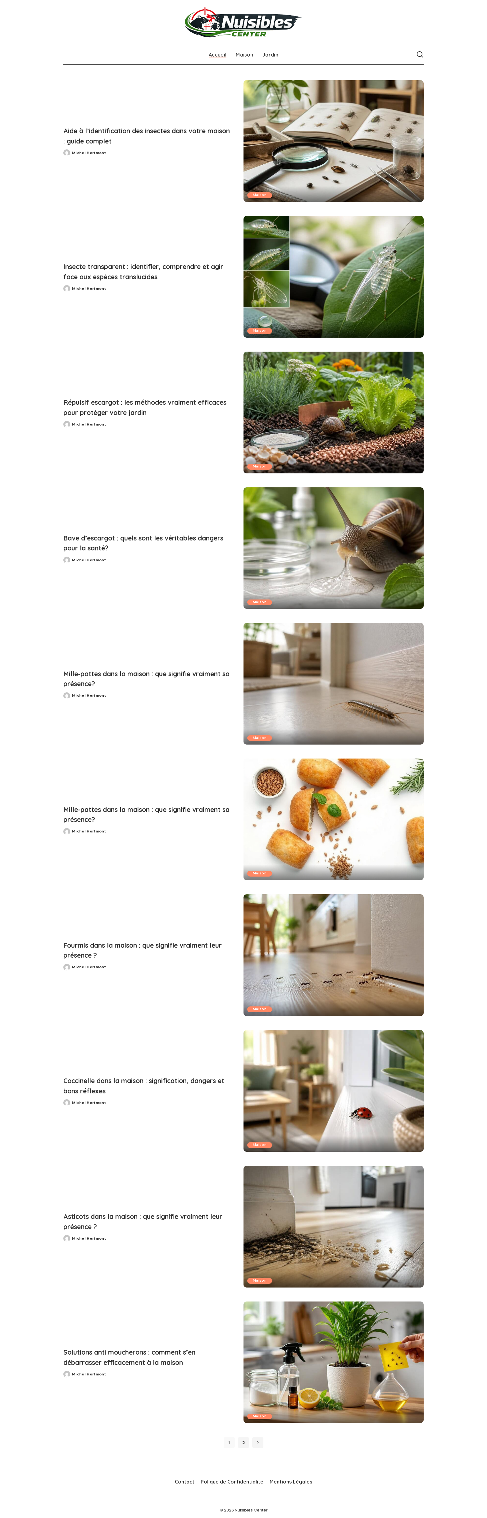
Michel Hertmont (89, 153)
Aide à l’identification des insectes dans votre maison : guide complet (142, 135)
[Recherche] (420, 54)
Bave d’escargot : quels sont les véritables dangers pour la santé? (147, 542)
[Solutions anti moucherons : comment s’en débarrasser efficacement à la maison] (334, 1362)
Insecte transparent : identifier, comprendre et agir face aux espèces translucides (137, 271)
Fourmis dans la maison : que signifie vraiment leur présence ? (137, 950)
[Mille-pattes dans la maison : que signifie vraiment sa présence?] (334, 684)
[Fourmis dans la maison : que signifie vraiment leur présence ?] (334, 955)
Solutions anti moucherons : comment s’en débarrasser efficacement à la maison (138, 1357)
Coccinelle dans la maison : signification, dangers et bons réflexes (143, 1085)
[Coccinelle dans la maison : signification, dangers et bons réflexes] (334, 1091)
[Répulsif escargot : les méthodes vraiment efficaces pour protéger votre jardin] (334, 412)
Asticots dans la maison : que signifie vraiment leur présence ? (137, 1221)
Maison (260, 195)
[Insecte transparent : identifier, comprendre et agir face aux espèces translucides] (334, 277)
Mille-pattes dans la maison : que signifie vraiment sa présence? (144, 678)
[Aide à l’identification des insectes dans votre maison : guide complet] (334, 141)
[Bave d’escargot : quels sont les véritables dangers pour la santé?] (334, 548)
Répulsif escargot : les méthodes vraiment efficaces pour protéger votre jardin (142, 407)
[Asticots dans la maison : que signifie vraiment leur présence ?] (334, 1227)
